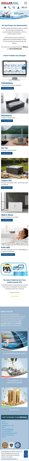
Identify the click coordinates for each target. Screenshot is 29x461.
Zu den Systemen (7, 120)
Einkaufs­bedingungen (8, 429)
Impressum (5, 423)
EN (26, 7)
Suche (3, 437)
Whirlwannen (6, 116)
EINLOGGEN (18, 8)
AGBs (3, 427)
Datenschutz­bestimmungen (9, 433)
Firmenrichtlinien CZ (7, 431)
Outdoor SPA (6, 181)
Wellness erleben (6, 187)
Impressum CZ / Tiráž (8, 425)
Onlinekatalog (6, 83)
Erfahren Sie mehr (14, 292)
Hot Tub (4, 148)
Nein (26, 456)
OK (26, 452)
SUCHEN (14, 8)
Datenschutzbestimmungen (8, 459)
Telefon (10, 8)
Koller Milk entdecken (8, 254)
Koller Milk (5, 247)
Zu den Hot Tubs (6, 153)
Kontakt (4, 422)
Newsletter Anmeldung (8, 435)
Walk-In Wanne (7, 215)
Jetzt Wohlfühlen (7, 220)
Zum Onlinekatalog (7, 88)
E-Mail (5, 8)
